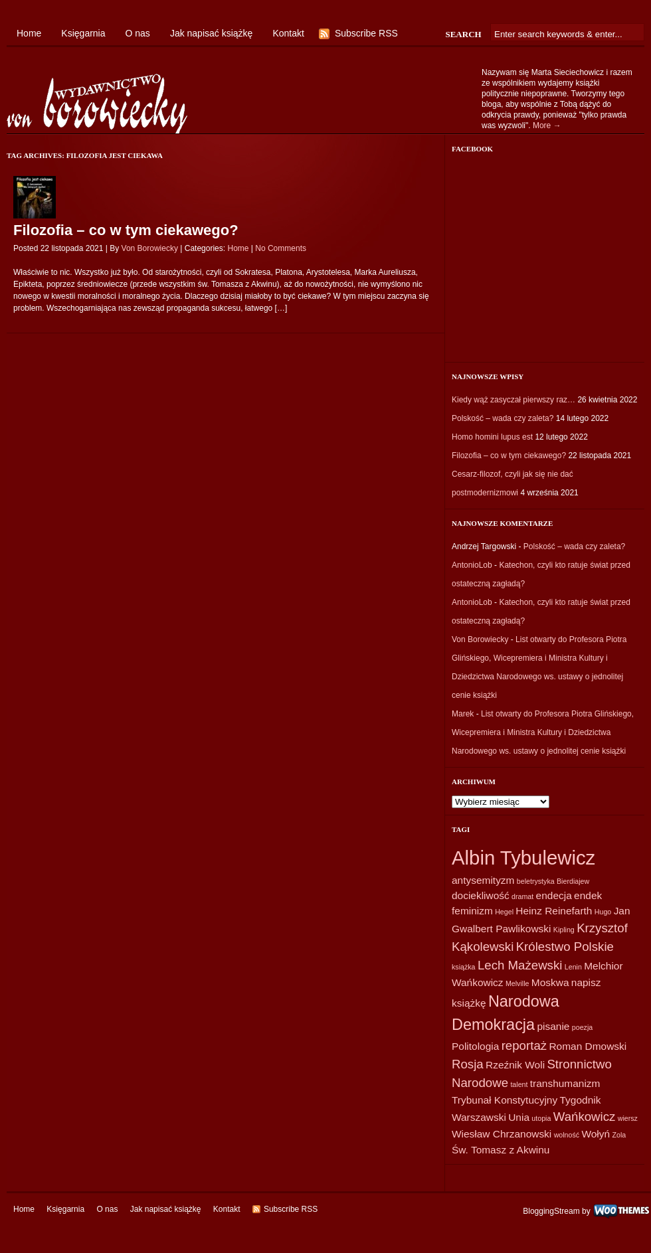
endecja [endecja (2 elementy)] (554, 895)
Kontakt (288, 33)
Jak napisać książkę (211, 33)
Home (29, 33)
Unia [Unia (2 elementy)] (518, 1117)
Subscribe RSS (366, 33)
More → (547, 125)
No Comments (280, 248)
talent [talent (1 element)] (518, 1084)
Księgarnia (83, 33)
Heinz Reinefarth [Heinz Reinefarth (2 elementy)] (553, 910)
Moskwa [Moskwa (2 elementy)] (550, 982)
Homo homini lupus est (492, 437)
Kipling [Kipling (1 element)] (564, 930)
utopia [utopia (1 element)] (541, 1118)
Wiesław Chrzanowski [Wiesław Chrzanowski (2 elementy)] (501, 1133)
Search (463, 34)
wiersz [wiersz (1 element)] (628, 1118)
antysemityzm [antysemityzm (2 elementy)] (483, 880)
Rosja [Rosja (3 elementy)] (468, 1064)
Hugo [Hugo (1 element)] (603, 912)
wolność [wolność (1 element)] (567, 1135)
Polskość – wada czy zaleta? (502, 418)
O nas (138, 33)
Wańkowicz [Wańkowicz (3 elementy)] (584, 1117)
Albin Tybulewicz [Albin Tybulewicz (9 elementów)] (523, 858)
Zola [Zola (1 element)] (619, 1135)
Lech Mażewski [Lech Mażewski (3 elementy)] (520, 965)
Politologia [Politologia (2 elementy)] (475, 1046)
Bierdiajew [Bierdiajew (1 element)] (573, 881)
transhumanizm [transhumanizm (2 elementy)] (565, 1083)
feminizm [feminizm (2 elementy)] (472, 910)
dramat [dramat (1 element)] (522, 896)
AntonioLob (472, 565)
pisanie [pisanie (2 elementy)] (553, 1026)
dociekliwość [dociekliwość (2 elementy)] (481, 895)
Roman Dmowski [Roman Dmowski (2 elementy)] (587, 1046)
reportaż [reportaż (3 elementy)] (524, 1045)
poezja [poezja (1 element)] (582, 1027)
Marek (463, 713)
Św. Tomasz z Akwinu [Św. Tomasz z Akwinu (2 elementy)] (500, 1149)
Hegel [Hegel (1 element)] (504, 912)
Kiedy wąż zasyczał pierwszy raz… (513, 399)
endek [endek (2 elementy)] (588, 895)
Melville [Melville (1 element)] (517, 983)
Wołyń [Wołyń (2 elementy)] (595, 1133)
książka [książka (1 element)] (464, 967)
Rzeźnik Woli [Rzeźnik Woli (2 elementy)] (515, 1064)
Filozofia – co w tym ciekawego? (125, 230)
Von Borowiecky (150, 248)
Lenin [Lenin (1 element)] (573, 967)
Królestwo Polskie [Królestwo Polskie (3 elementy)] (565, 947)
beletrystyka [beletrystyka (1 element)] (536, 881)
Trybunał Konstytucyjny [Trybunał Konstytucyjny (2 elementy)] (504, 1100)
